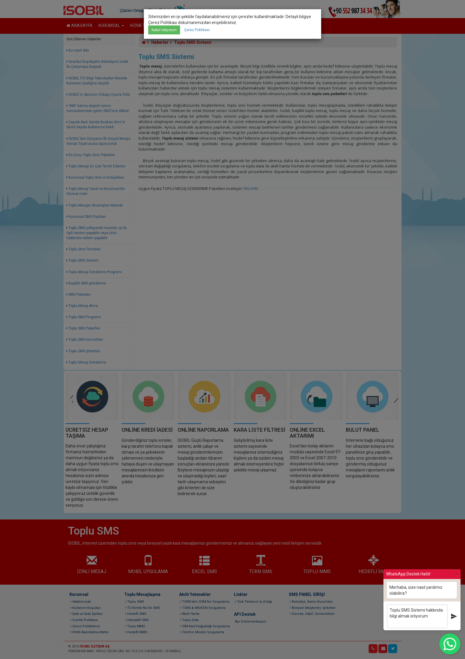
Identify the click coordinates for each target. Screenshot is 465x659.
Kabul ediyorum (164, 30)
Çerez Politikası (197, 30)
